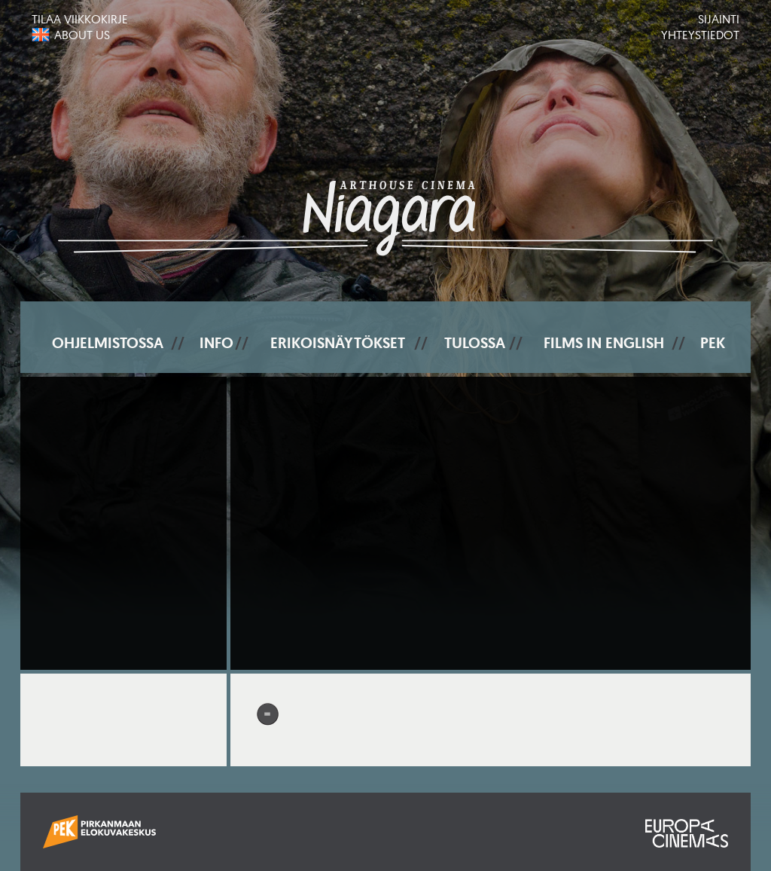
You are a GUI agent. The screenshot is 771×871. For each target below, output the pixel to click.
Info (216, 343)
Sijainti (718, 18)
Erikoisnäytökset (337, 343)
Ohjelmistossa (107, 343)
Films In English (604, 343)
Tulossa (474, 343)
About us (82, 34)
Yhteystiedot (700, 34)
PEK (712, 343)
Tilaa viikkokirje (80, 18)
